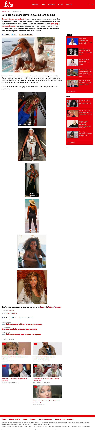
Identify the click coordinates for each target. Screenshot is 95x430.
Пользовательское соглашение (64, 419)
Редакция (33, 419)
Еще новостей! (71, 91)
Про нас (4, 419)
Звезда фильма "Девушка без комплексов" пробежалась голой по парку (85, 124)
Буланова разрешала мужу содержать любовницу (46, 401)
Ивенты (25, 419)
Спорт (60, 4)
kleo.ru (11, 310)
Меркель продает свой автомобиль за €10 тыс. (15, 358)
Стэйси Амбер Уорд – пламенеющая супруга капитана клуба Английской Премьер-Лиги (85, 73)
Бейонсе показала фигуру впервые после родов (21, 334)
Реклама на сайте (14, 419)
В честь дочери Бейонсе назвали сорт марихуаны (19, 329)
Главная (4, 11)
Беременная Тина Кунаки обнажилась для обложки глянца (85, 101)
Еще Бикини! (71, 142)
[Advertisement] (16, 397)
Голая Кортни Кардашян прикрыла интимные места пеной (85, 134)
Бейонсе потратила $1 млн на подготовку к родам (22, 324)
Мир (43, 4)
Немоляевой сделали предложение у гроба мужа (46, 379)
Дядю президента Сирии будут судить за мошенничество (85, 82)
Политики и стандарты (45, 419)
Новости (69, 35)
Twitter (50, 307)
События (51, 4)
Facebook (43, 307)
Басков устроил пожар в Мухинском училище (14, 379)
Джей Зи (14, 313)
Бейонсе (8, 313)
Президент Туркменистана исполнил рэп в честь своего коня (85, 41)
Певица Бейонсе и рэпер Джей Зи (14, 19)
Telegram (57, 307)
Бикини (69, 4)
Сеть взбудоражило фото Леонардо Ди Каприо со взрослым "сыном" (85, 51)
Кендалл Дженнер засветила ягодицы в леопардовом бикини (85, 112)
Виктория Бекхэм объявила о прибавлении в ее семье (84, 62)
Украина (35, 4)
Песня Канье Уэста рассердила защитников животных (43, 358)
